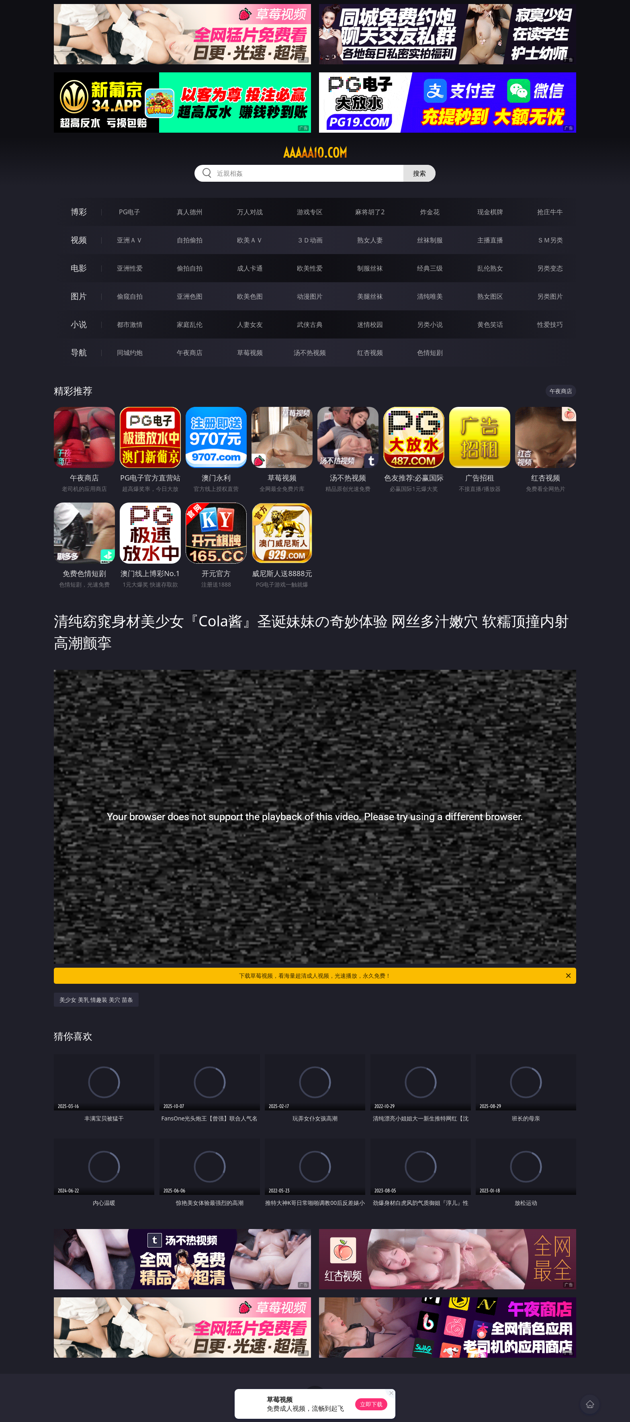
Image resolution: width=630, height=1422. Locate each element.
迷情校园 (370, 324)
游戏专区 (310, 211)
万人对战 (250, 211)
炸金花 (430, 211)
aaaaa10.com (315, 153)
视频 (79, 239)
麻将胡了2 (370, 211)
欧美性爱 (310, 268)
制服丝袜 (370, 268)
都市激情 (130, 324)
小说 (79, 324)
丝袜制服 (430, 240)
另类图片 (550, 296)
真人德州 (189, 211)
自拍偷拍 (189, 240)
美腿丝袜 (370, 296)
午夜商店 (189, 352)
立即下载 (371, 1404)
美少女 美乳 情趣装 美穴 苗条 (96, 999)
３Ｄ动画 (310, 240)
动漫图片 (310, 296)
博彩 (79, 211)
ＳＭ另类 (550, 240)
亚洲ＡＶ (130, 240)
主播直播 (490, 240)
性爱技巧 (550, 324)
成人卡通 (250, 268)
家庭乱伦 (189, 324)
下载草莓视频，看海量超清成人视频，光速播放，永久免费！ (405, 976)
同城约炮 (130, 352)
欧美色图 (250, 296)
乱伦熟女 (490, 268)
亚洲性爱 (130, 268)
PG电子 (129, 211)
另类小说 (430, 324)
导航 (79, 352)
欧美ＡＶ (250, 240)
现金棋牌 (490, 211)
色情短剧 (430, 352)
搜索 (419, 173)
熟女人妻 (370, 240)
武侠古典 (310, 324)
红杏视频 (370, 352)
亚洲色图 (189, 296)
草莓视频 (250, 352)
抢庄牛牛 (550, 211)
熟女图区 (490, 296)
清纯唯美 (430, 296)
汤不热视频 (310, 352)
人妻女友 (250, 324)
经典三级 (430, 268)
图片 (79, 296)
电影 (79, 268)
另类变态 (550, 268)
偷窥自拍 (130, 296)
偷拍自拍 (189, 268)
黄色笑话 (490, 324)
